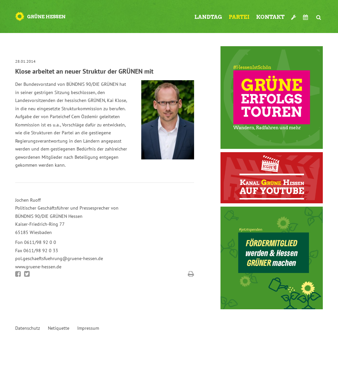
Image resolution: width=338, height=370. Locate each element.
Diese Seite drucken (191, 274)
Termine (306, 17)
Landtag (208, 17)
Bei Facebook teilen (18, 274)
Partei (239, 17)
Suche (319, 14)
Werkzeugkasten (294, 14)
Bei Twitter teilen (27, 274)
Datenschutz (27, 328)
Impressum (88, 328)
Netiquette (58, 328)
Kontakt (270, 17)
